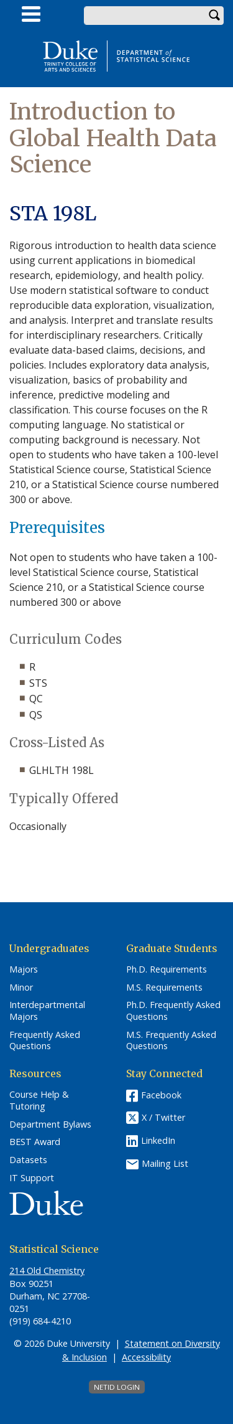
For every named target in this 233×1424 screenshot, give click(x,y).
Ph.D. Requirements (166, 969)
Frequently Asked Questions (44, 1040)
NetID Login (117, 1387)
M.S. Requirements (164, 987)
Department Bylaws (50, 1124)
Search (214, 15)
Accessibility (146, 1357)
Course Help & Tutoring (39, 1100)
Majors (23, 969)
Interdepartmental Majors (47, 1010)
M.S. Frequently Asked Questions (171, 1040)
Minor (21, 987)
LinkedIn (158, 1140)
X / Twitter (163, 1118)
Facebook (161, 1095)
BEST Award (34, 1142)
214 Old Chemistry (47, 1270)
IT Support (31, 1178)
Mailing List (165, 1163)
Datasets (28, 1160)
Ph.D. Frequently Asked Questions (173, 1010)
